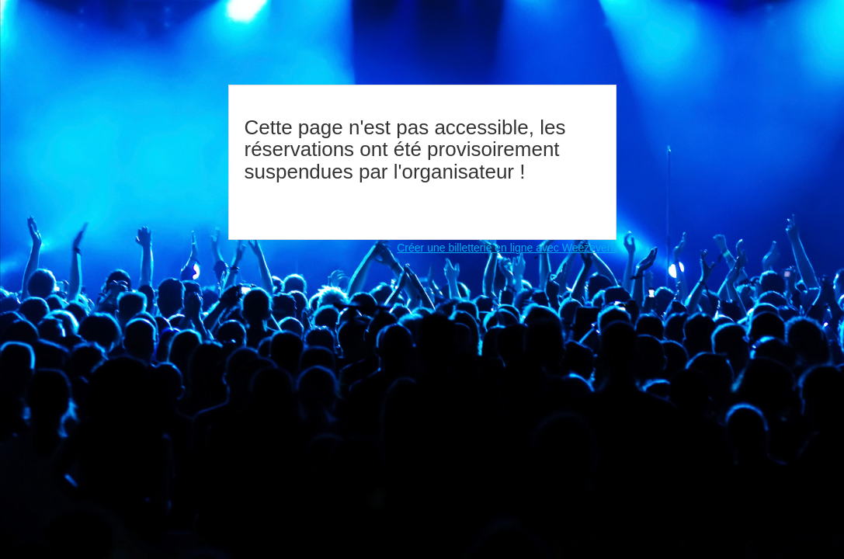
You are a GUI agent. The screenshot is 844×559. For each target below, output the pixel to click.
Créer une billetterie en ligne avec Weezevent (506, 247)
